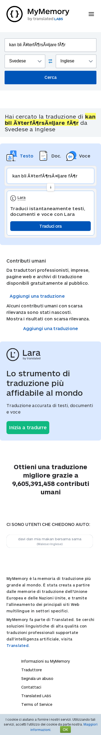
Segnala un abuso (37, 678)
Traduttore (31, 669)
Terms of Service (36, 704)
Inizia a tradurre (28, 427)
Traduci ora (50, 226)
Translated (36, 695)
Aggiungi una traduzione (37, 295)
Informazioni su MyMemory (45, 661)
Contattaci (31, 687)
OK (65, 729)
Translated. (18, 645)
